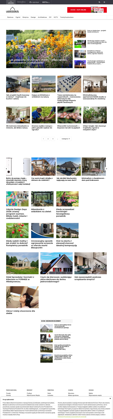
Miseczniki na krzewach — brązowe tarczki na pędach (68, 127)
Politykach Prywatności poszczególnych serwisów (72, 416)
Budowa (10, 17)
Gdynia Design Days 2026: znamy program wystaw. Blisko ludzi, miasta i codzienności (16, 213)
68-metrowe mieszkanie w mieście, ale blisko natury (17, 127)
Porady (8, 393)
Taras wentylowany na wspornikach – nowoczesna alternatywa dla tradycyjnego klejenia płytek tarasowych (68, 98)
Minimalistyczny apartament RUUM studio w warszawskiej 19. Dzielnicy (94, 97)
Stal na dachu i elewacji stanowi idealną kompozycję (66, 243)
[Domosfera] (22, 2)
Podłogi (29, 393)
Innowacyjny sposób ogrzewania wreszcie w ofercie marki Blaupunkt (42, 244)
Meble (91, 393)
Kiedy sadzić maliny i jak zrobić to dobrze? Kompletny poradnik (17, 243)
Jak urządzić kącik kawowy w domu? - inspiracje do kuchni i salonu (17, 97)
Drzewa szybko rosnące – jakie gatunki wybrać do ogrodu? (42, 128)
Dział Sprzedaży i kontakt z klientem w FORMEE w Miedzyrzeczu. (20, 279)
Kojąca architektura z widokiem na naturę (41, 96)
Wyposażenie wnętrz (95, 395)
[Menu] (104, 2)
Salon (49, 393)
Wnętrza (25, 17)
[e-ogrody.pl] (34, 2)
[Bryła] (46, 2)
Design (33, 17)
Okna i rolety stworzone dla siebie (20, 312)
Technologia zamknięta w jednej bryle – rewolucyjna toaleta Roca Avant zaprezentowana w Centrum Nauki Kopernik (96, 63)
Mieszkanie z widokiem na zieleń (41, 210)
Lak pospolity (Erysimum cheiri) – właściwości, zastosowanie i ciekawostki (38, 61)
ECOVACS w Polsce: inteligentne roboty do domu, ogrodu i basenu (95, 52)
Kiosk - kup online (87, 10)
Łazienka (50, 395)
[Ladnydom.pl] (11, 2)
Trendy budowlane (66, 17)
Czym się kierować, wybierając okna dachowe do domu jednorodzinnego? (56, 279)
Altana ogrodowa (73, 395)
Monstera (71, 393)
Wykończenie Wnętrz (33, 395)
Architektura (42, 17)
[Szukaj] (99, 2)
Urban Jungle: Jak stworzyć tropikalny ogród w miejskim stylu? (94, 128)
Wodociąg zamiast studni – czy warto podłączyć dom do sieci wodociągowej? (97, 42)
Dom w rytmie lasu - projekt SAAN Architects (96, 31)
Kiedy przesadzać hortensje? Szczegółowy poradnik (65, 212)
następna (66, 139)
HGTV (56, 17)
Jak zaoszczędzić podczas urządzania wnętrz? (87, 278)
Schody (8, 395)
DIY (50, 17)
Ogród (18, 17)
